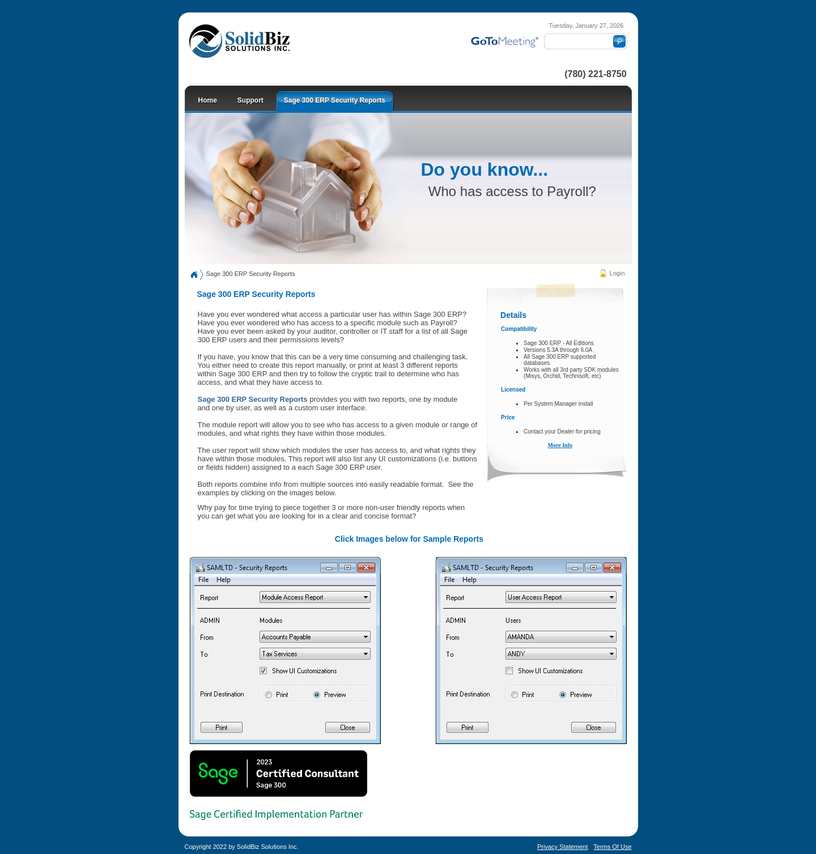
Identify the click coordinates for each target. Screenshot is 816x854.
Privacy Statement (562, 846)
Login (617, 273)
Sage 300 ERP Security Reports (250, 273)
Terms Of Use (612, 846)
